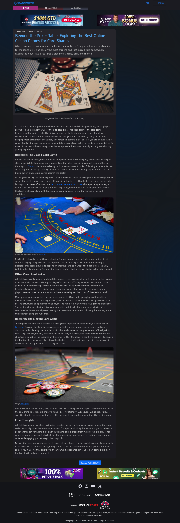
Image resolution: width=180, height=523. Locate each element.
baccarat (19, 327)
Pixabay (43, 254)
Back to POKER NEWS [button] (90, 462)
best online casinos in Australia (66, 184)
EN (147, 3)
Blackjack (32, 166)
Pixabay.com (24, 403)
